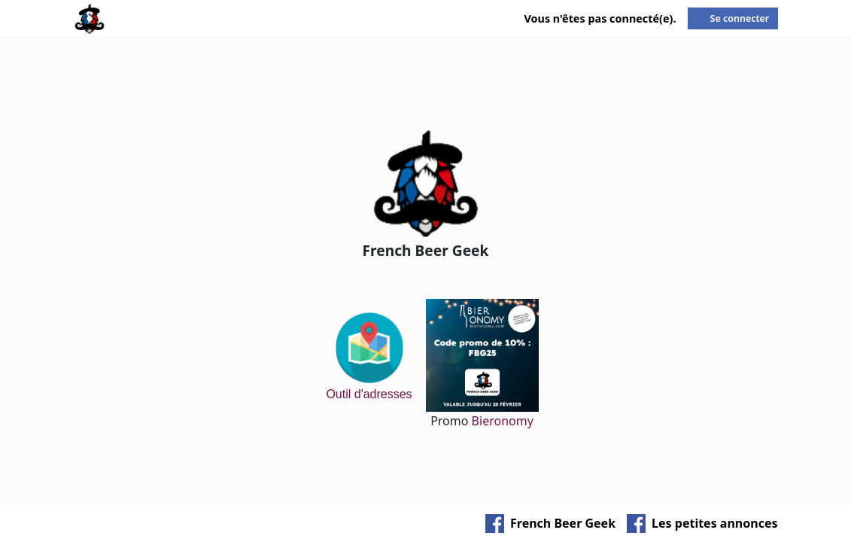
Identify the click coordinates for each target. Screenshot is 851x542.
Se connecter (740, 18)
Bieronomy (502, 421)
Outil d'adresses (369, 355)
